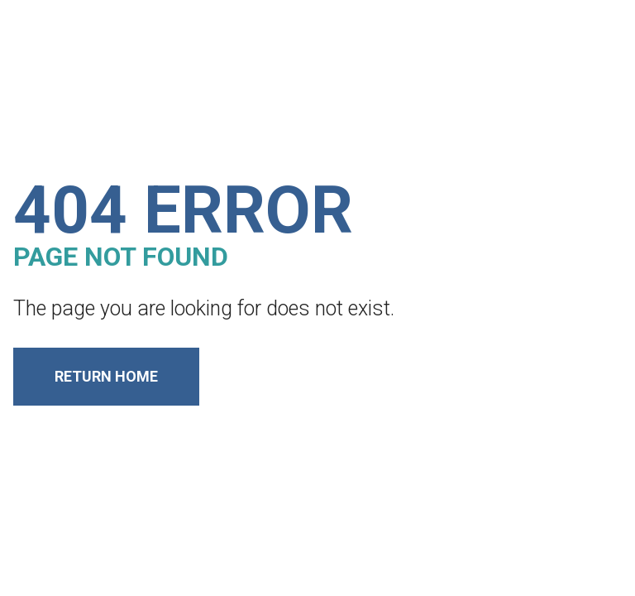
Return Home (106, 376)
